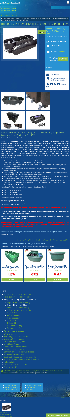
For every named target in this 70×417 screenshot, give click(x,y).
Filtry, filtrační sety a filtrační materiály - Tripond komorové (44, 18)
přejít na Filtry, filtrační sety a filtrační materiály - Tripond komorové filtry (43, 240)
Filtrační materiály (14, 326)
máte (52, 74)
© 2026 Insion (65, 398)
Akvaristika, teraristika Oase (15, 365)
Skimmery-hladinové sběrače (16, 337)
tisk (66, 415)
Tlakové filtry (12, 313)
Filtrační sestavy (13, 318)
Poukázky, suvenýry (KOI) (14, 354)
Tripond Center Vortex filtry (18, 303)
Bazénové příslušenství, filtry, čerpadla (20, 357)
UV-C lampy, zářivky (12, 334)
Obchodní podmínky (11, 385)
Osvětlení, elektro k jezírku (15, 342)
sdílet (61, 415)
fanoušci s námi (56, 85)
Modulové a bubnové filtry (18, 308)
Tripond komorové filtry (17, 305)
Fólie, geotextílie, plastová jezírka (17, 297)
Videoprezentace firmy (34, 385)
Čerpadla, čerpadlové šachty (16, 331)
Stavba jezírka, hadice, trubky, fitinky (19, 294)
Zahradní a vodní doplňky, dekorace (19, 352)
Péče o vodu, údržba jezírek (15, 347)
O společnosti (31, 387)
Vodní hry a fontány (12, 344)
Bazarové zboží (10, 367)
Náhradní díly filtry (15, 328)
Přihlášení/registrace (8, 15)
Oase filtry (11, 321)
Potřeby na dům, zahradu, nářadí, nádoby (21, 360)
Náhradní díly (9, 362)
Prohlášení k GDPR (11, 389)
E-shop (6, 291)
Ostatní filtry (12, 323)
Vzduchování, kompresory (15, 339)
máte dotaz (53, 415)
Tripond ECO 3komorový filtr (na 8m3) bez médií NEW (28, 373)
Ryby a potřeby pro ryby (14, 349)
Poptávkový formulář (12, 387)
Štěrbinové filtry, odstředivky (19, 310)
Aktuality (30, 389)
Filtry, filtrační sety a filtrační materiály (15, 18)
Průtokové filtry (13, 315)
